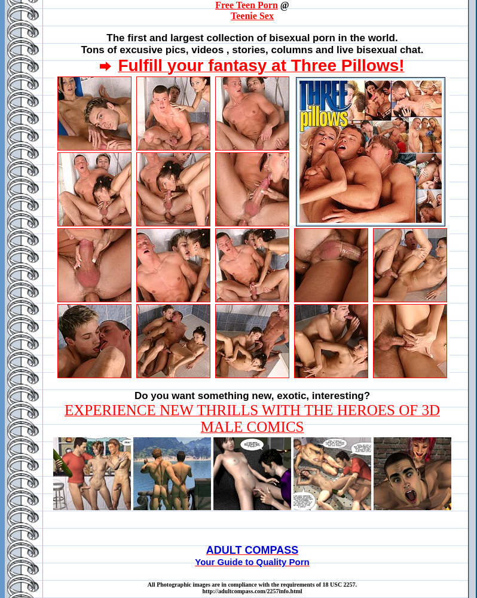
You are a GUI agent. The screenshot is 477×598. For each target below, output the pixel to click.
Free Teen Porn (246, 5)
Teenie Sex (252, 16)
